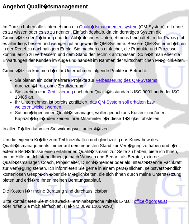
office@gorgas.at (150, 201)
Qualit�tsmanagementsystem (108, 26)
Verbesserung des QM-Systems (126, 80)
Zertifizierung (60, 91)
